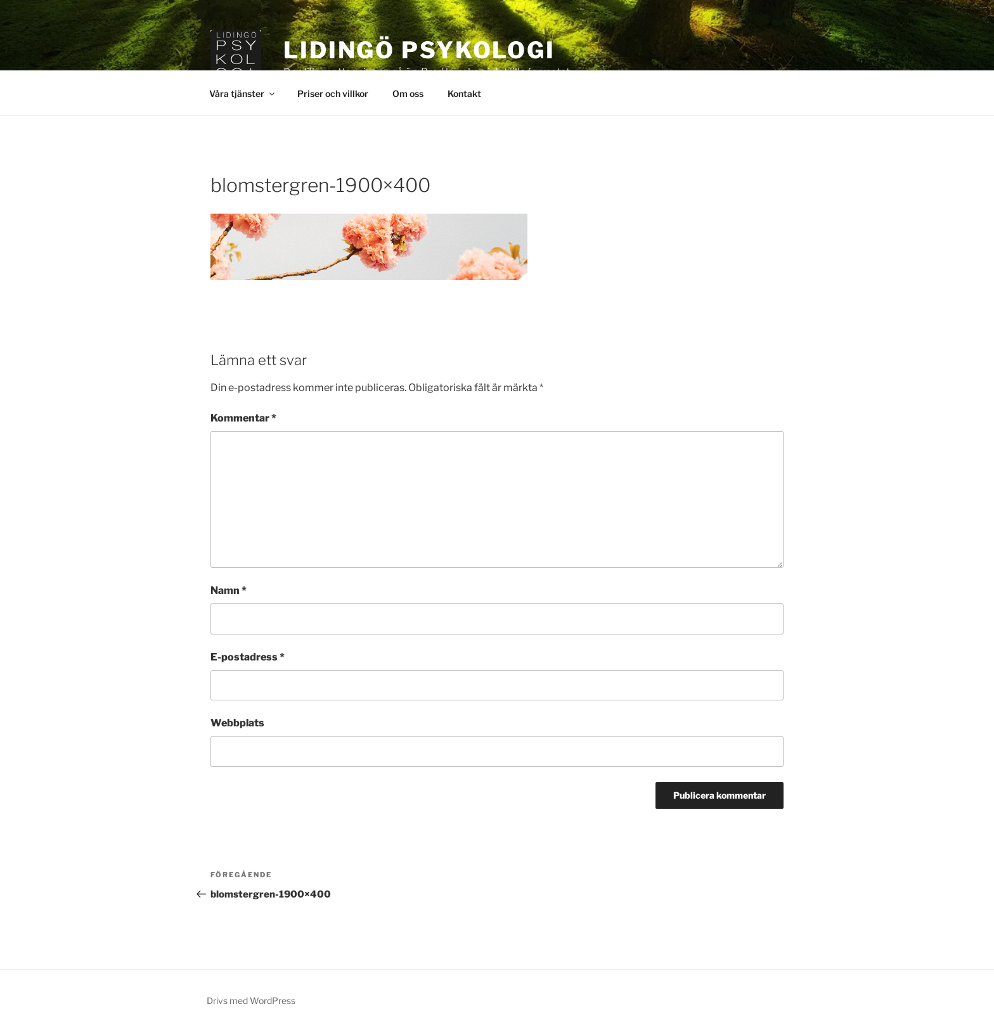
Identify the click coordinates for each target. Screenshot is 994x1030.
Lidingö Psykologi (419, 50)
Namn (228, 590)
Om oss (407, 93)
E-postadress (247, 657)
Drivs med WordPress (251, 1000)
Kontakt (464, 93)
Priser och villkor (332, 93)
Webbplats (237, 723)
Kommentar (243, 418)
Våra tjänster (242, 93)
